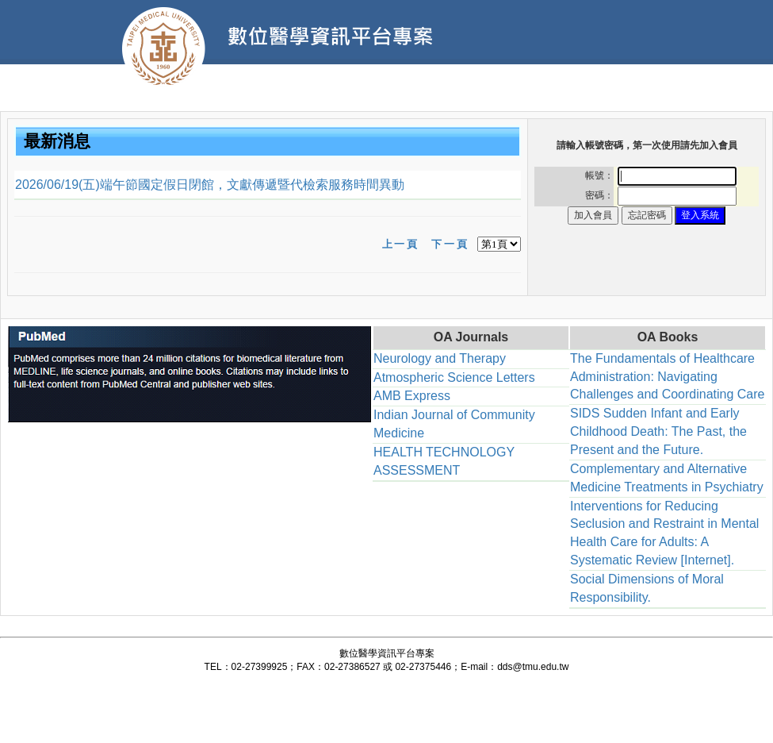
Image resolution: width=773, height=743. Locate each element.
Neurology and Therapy (439, 358)
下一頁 (450, 244)
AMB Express (411, 395)
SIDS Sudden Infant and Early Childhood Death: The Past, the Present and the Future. (658, 431)
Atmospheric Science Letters (454, 377)
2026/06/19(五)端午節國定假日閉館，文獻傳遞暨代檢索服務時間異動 (209, 184)
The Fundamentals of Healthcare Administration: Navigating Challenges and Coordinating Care (667, 377)
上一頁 (400, 244)
